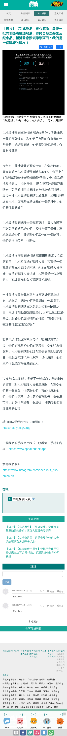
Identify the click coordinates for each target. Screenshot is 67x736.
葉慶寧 (54, 691)
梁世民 (34, 683)
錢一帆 (30, 687)
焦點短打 (51, 679)
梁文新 (10, 707)
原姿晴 (58, 683)
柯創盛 (30, 699)
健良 (29, 703)
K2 (3, 707)
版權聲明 (61, 659)
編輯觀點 (33, 654)
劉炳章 (26, 683)
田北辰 (5, 691)
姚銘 (23, 707)
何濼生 (50, 683)
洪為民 (36, 695)
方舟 (29, 695)
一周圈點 (6, 683)
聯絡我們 (61, 665)
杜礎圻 (22, 703)
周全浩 (22, 695)
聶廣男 (36, 703)
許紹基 (5, 687)
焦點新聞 (25, 13)
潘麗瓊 (46, 691)
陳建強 (5, 695)
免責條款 (61, 656)
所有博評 (52, 656)
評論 (7, 582)
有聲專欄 (8, 20)
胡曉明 (44, 687)
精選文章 (40, 707)
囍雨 (56, 707)
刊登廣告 (61, 668)
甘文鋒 (14, 703)
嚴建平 (5, 703)
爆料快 (60, 671)
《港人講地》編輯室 (36, 679)
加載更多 (33, 621)
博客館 (51, 654)
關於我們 (61, 651)
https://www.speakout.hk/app (27, 449)
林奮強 (49, 707)
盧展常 (44, 703)
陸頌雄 (46, 699)
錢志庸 (14, 699)
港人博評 (58, 20)
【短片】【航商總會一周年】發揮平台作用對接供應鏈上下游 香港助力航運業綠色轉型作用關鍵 (33, 552)
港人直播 (58, 13)
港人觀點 (25, 20)
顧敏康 (22, 679)
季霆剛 (22, 691)
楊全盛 (52, 695)
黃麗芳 (54, 699)
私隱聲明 (61, 654)
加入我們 (61, 662)
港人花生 (42, 20)
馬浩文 (42, 683)
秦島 (37, 687)
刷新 (27, 63)
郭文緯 (22, 687)
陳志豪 (31, 707)
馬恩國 (14, 695)
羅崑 (17, 707)
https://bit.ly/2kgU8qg (16, 427)
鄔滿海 (14, 691)
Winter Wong (55, 703)
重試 (41, 63)
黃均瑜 (5, 699)
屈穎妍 (5, 679)
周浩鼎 (52, 687)
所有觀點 (33, 656)
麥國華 (14, 687)
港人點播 (42, 13)
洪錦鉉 (38, 699)
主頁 (8, 13)
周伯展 (38, 691)
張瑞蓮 (14, 679)
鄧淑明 (44, 695)
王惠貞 (30, 691)
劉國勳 (22, 699)
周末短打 (17, 683)
